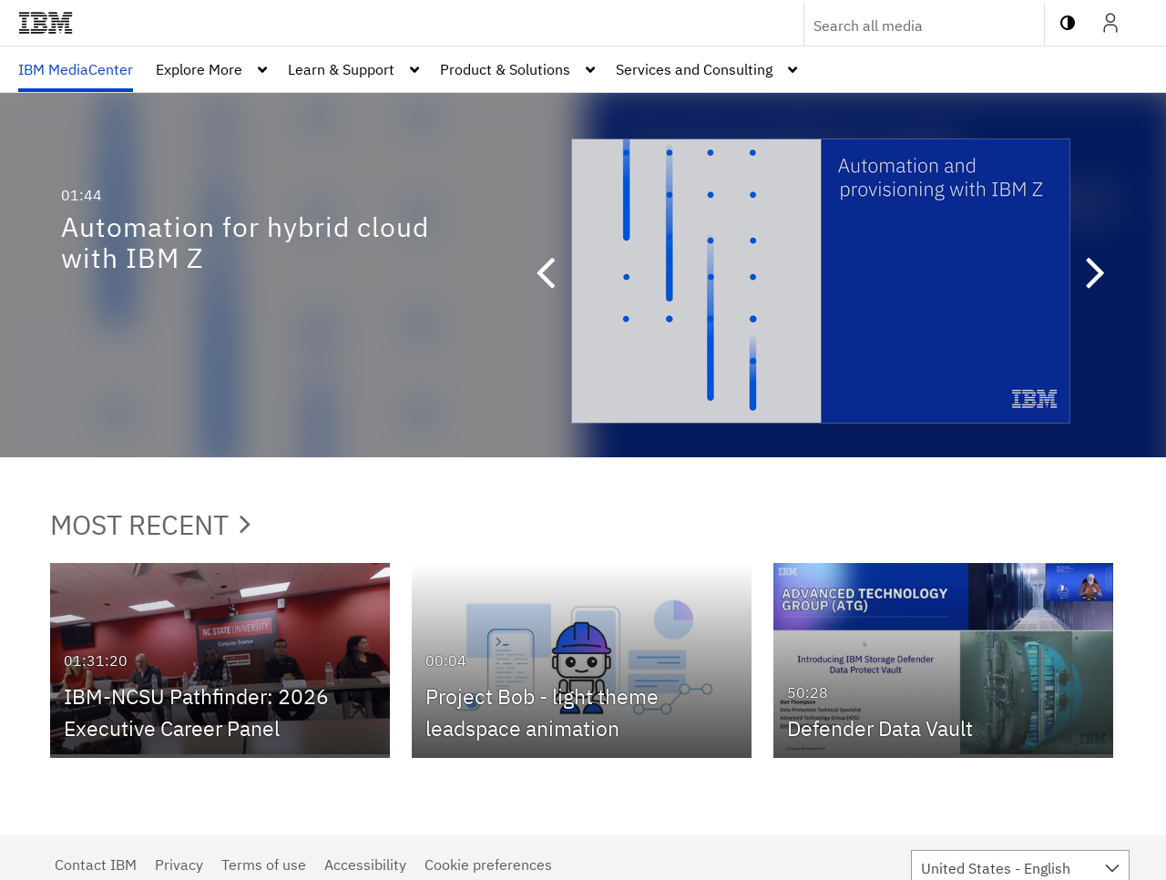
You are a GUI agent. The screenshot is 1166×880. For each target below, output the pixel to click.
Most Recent (150, 524)
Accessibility (365, 864)
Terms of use (263, 864)
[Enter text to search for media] (904, 25)
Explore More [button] (199, 69)
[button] (554, 275)
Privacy (179, 864)
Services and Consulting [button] (694, 69)
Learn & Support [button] (341, 69)
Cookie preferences (488, 864)
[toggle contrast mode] (1067, 23)
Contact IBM (96, 864)
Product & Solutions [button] (505, 69)
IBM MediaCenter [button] (75, 69)
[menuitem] (75, 69)
